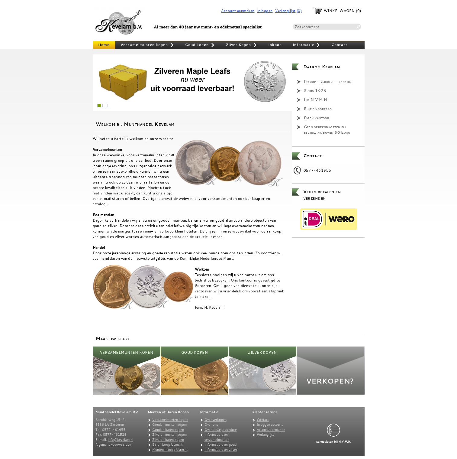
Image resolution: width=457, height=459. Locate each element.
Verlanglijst (285, 10)
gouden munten (172, 220)
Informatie (306, 45)
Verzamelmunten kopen (147, 45)
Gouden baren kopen (168, 430)
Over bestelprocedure (220, 430)
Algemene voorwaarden (113, 444)
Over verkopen (215, 420)
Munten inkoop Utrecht (170, 450)
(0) (299, 10)
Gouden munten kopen (169, 424)
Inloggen (265, 10)
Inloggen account (270, 424)
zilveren (145, 220)
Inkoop (275, 45)
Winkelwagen (339, 10)
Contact (339, 45)
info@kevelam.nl (120, 440)
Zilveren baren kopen (168, 440)
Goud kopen (200, 45)
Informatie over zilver (220, 450)
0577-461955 (317, 170)
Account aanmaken (237, 10)
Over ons (211, 424)
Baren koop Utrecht (167, 444)
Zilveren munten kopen (169, 434)
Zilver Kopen (241, 45)
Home (104, 45)
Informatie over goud (220, 444)
